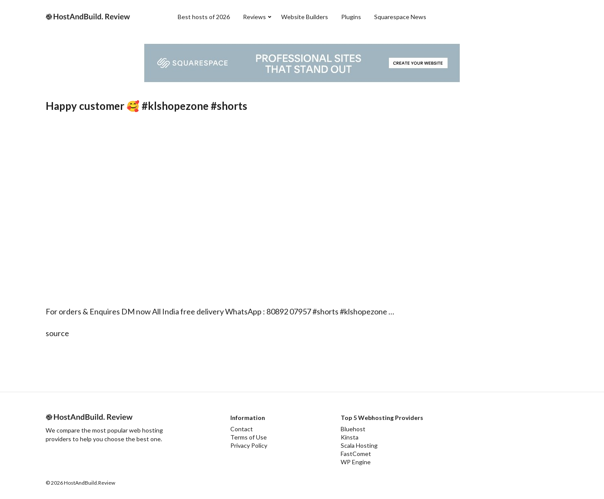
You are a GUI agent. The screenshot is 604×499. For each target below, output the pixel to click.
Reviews (254, 16)
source (57, 333)
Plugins (351, 16)
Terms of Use (248, 437)
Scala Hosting (359, 445)
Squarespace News (400, 16)
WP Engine (356, 462)
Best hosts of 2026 (204, 16)
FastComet (356, 453)
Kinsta (349, 437)
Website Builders (304, 16)
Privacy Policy (248, 445)
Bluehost (353, 429)
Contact (241, 429)
